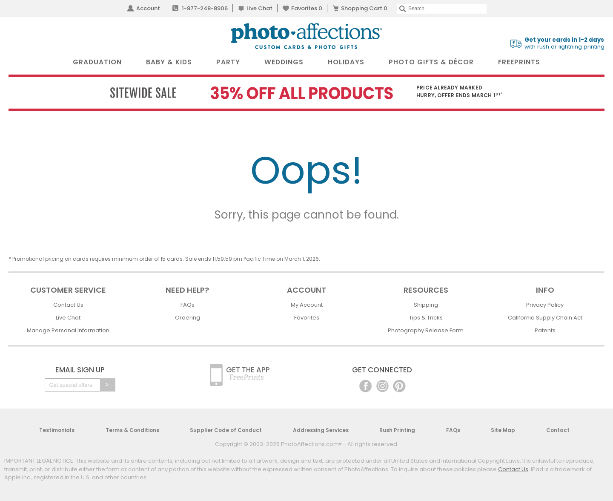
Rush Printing (397, 430)
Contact (558, 430)
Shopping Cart (364, 8)
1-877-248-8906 (205, 8)
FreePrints (519, 62)
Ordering (187, 318)
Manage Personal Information (68, 330)
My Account (307, 305)
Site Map (503, 430)
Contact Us (68, 305)
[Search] (442, 9)
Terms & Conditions (132, 430)
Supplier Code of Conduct (226, 430)
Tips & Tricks (426, 318)
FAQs (187, 305)
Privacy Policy (545, 305)
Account (148, 8)
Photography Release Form (426, 330)
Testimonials (56, 430)
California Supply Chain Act (545, 318)
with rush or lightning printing (564, 43)
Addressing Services (321, 430)
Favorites (306, 8)
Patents (545, 330)
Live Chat (259, 8)
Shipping (426, 305)
